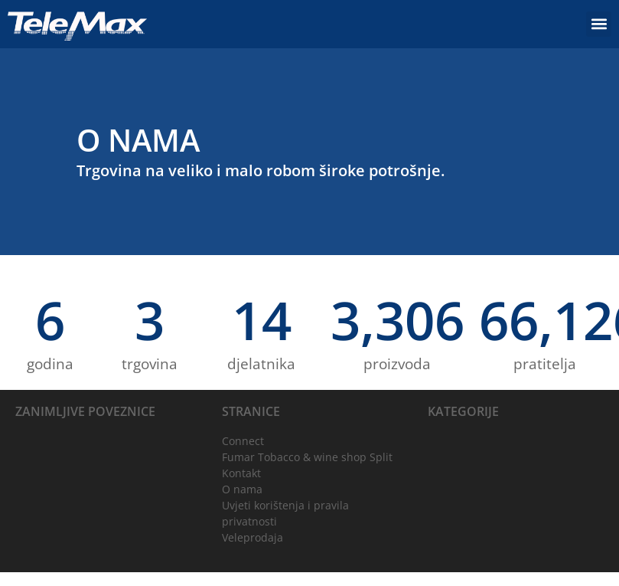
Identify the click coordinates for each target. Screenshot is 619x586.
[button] (598, 24)
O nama (242, 489)
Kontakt (241, 473)
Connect (243, 441)
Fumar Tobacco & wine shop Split (307, 457)
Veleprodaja (252, 537)
